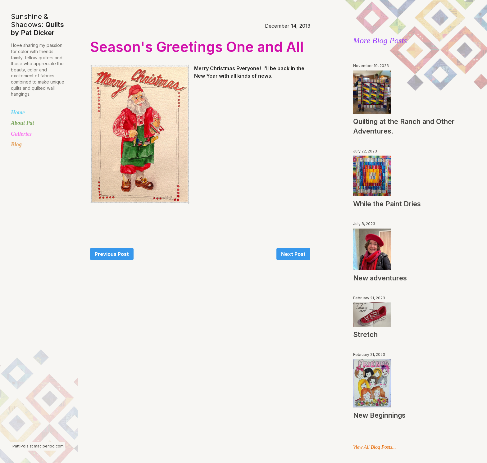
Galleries (21, 134)
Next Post (293, 254)
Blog (16, 144)
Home (18, 112)
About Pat (22, 123)
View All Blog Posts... (374, 447)
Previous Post (112, 254)
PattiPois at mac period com (38, 446)
